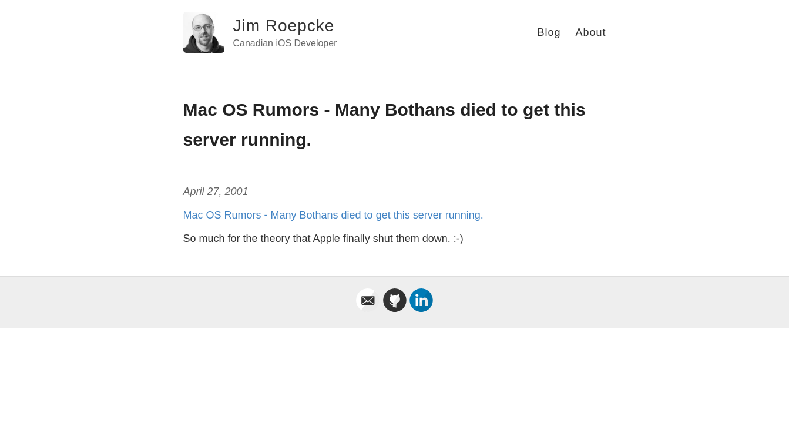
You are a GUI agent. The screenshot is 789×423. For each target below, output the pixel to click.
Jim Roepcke (284, 25)
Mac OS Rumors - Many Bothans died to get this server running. (333, 215)
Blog (548, 32)
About (590, 32)
